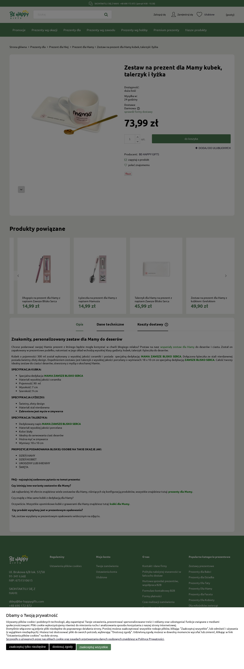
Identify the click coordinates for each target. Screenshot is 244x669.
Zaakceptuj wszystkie (93, 647)
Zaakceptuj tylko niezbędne (27, 647)
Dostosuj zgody (62, 647)
